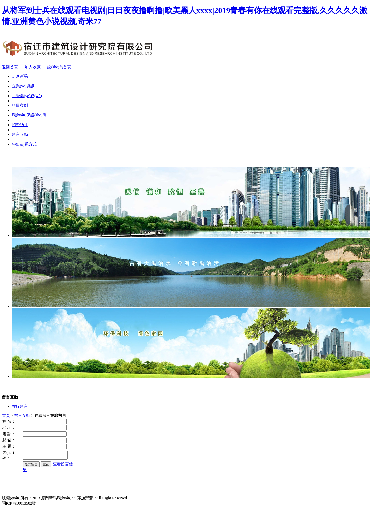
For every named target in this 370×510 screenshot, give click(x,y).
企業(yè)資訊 (23, 86)
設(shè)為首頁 (59, 67)
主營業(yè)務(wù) (27, 96)
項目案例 (20, 105)
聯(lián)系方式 (24, 144)
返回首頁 (10, 67)
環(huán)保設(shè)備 (29, 115)
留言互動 (20, 134)
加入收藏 (33, 67)
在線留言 (20, 406)
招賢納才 (20, 125)
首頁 (6, 415)
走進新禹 (20, 76)
